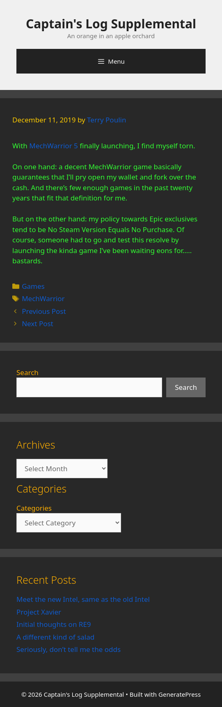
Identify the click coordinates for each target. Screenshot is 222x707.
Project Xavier (38, 612)
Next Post (37, 323)
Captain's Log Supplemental (111, 23)
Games (33, 286)
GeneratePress (179, 694)
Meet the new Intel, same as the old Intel (83, 599)
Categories (34, 508)
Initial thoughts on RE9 (53, 624)
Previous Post (44, 311)
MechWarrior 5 (53, 145)
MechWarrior (43, 298)
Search (27, 372)
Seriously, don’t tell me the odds (68, 649)
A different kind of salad (55, 637)
